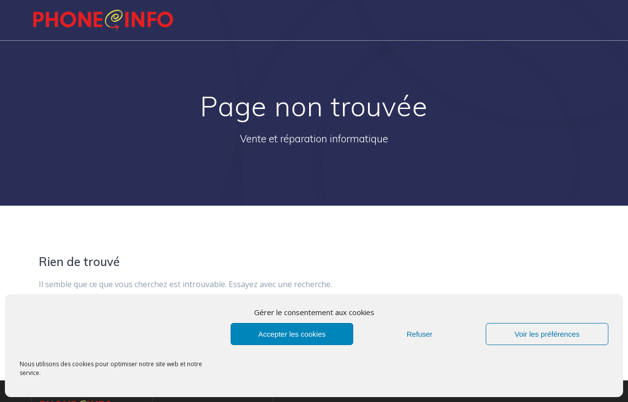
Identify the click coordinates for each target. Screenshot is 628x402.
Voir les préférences (547, 334)
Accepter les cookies (292, 334)
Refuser (420, 334)
